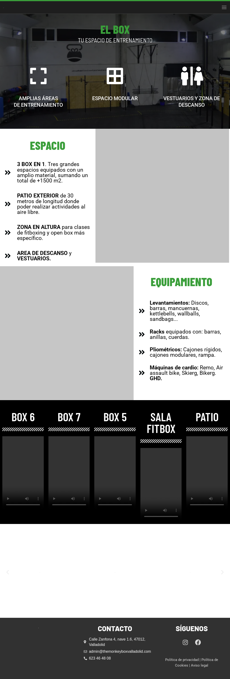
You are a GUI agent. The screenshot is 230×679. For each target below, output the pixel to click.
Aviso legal (199, 665)
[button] (8, 572)
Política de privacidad (182, 660)
